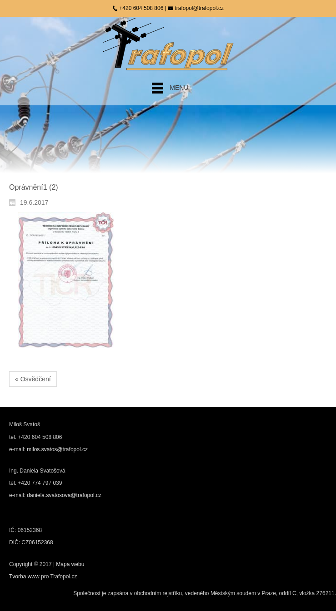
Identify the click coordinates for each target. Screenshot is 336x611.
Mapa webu (70, 564)
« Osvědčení (33, 379)
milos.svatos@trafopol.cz (57, 449)
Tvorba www (25, 576)
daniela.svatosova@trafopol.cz (64, 495)
